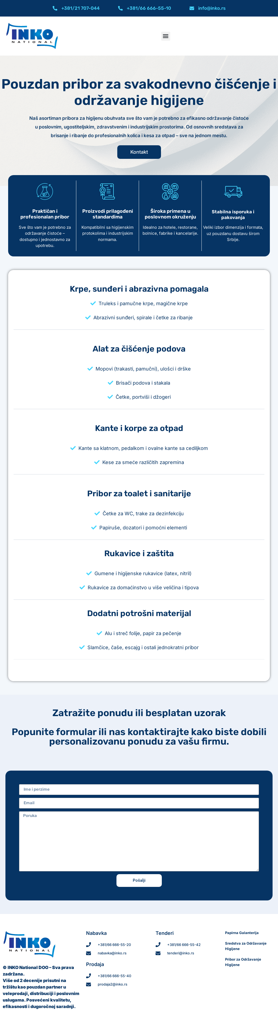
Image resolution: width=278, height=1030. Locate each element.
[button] (165, 36)
